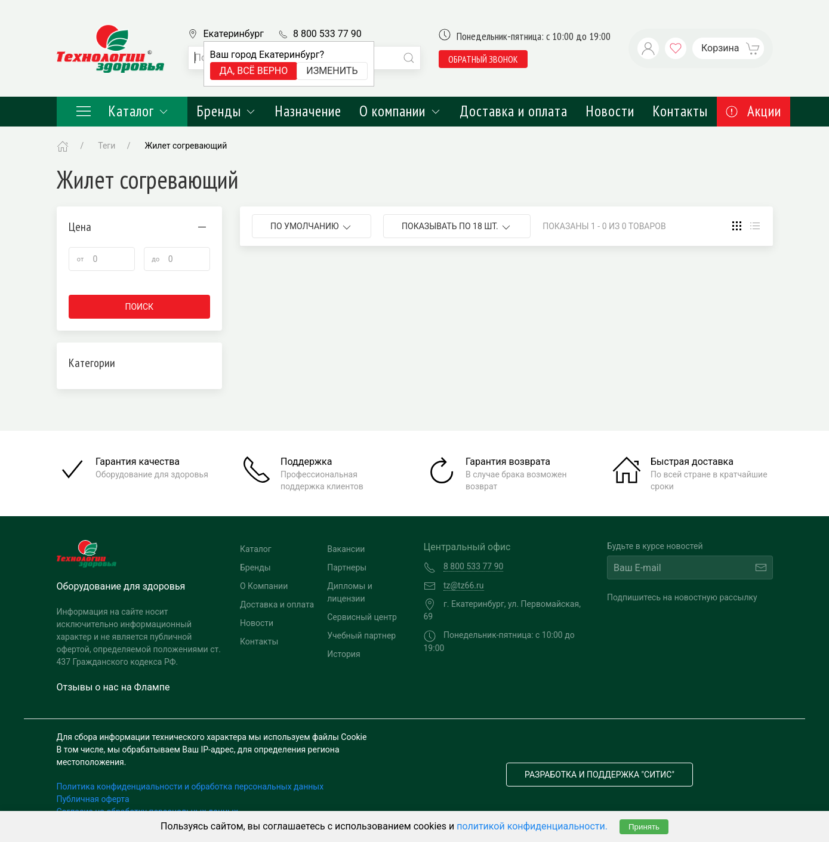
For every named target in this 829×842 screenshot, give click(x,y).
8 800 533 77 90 (327, 33)
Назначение (308, 111)
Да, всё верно (254, 70)
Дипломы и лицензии (349, 592)
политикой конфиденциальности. (532, 826)
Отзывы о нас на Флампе (113, 687)
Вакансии (346, 549)
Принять (643, 826)
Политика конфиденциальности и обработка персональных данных (190, 786)
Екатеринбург (234, 33)
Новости (609, 111)
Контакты (680, 111)
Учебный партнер (361, 635)
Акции (753, 111)
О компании (400, 111)
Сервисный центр (362, 617)
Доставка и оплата (514, 111)
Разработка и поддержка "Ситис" (599, 774)
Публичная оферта (93, 799)
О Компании (264, 586)
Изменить (332, 70)
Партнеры (346, 567)
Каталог (122, 111)
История (343, 654)
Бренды (226, 111)
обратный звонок (483, 59)
